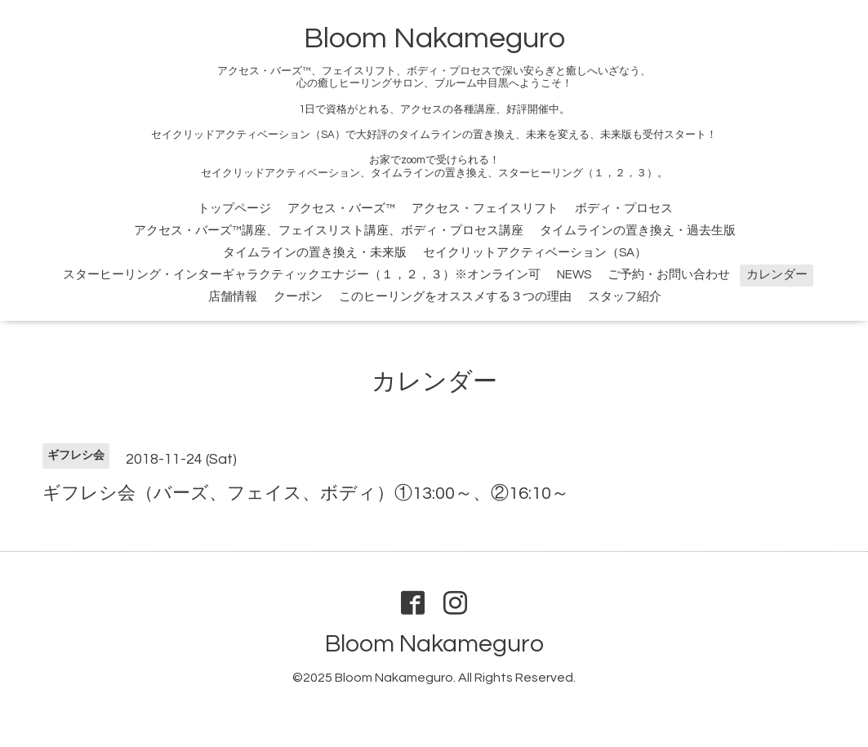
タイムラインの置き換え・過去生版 (638, 231)
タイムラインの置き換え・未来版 (315, 253)
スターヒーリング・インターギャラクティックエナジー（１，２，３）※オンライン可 (302, 275)
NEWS (574, 275)
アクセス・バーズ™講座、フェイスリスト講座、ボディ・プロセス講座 (328, 231)
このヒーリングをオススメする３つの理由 (455, 297)
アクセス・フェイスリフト (485, 208)
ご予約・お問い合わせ (669, 275)
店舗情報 (232, 297)
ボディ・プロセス (624, 208)
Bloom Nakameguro (434, 38)
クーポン (298, 297)
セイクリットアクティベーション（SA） (535, 253)
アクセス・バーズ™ (341, 208)
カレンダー (777, 275)
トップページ (234, 208)
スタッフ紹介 (624, 297)
